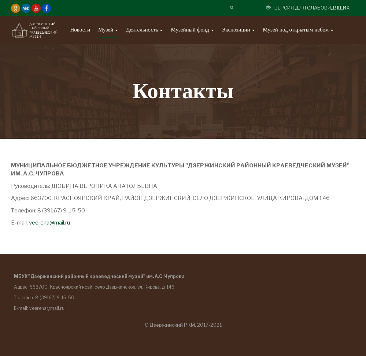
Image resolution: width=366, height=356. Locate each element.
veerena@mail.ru (49, 222)
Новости (80, 29)
